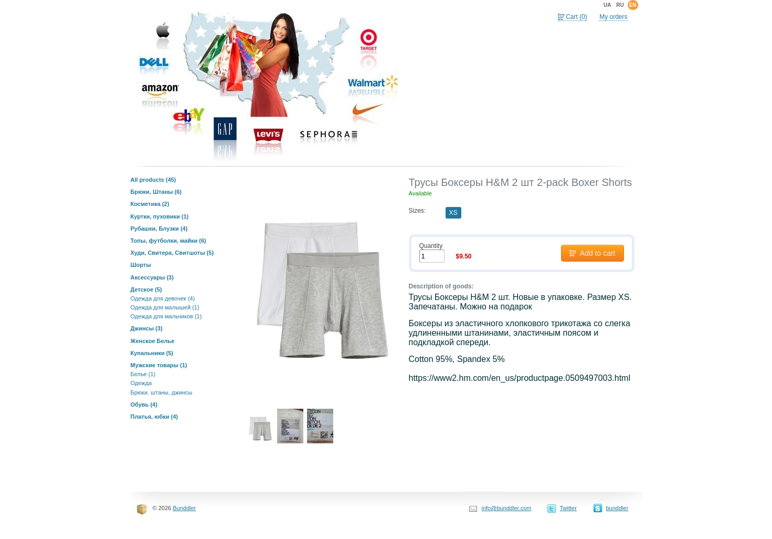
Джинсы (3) (147, 328)
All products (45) (153, 180)
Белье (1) (143, 374)
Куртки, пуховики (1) (160, 216)
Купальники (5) (152, 353)
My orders (613, 16)
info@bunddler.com (507, 508)
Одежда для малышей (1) (165, 307)
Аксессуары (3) (152, 277)
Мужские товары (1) (159, 365)
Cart (576, 16)
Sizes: (417, 210)
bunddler (617, 508)
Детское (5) (146, 289)
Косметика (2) (150, 204)
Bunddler (184, 508)
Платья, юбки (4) (154, 416)
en (633, 5)
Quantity (431, 246)
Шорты (141, 265)
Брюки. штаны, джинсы (162, 392)
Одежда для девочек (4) (163, 298)
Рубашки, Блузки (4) (159, 228)
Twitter (568, 508)
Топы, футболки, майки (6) (168, 240)
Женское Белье (153, 341)
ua (607, 5)
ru (619, 5)
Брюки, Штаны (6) (156, 192)
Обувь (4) (144, 404)
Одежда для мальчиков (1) (166, 316)
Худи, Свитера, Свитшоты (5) (172, 253)
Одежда (141, 383)
